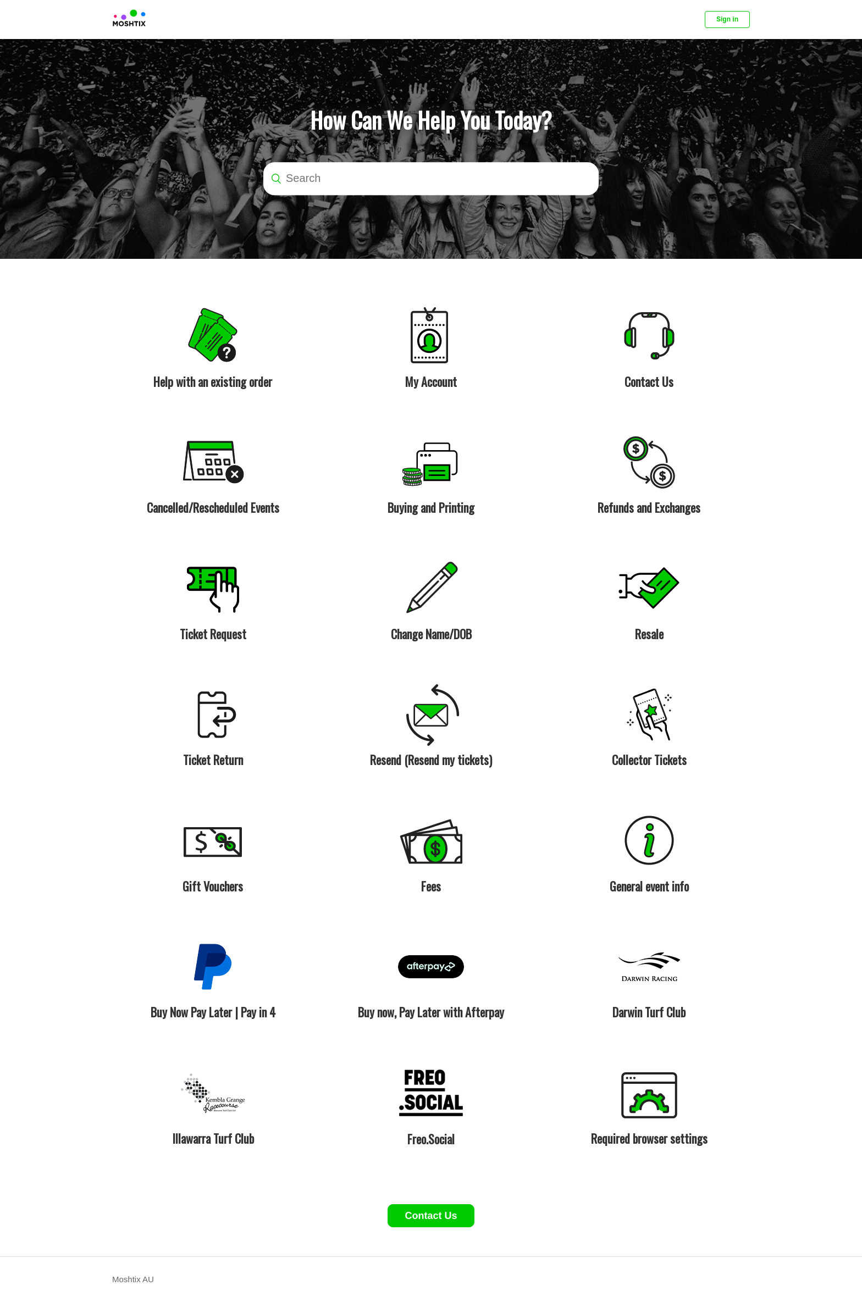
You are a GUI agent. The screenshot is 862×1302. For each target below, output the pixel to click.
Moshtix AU (133, 1279)
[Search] (431, 178)
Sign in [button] (727, 19)
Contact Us (431, 1215)
